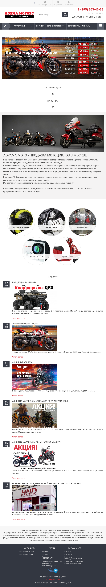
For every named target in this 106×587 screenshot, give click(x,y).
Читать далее (18, 318)
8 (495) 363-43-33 (90, 9)
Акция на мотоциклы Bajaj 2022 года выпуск (36, 442)
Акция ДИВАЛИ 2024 (22, 362)
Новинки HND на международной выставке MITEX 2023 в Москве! (46, 483)
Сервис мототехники (56, 26)
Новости (67, 551)
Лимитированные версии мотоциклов (52, 562)
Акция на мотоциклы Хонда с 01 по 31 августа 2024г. (40, 401)
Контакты (68, 554)
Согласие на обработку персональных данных (73, 562)
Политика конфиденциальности (73, 558)
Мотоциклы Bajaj (26, 554)
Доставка (40, 26)
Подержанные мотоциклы (47, 558)
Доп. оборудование (49, 566)
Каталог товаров (23, 26)
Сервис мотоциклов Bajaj (79, 26)
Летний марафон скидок (25, 324)
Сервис (45, 554)
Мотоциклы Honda (26, 551)
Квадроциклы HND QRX (24, 282)
